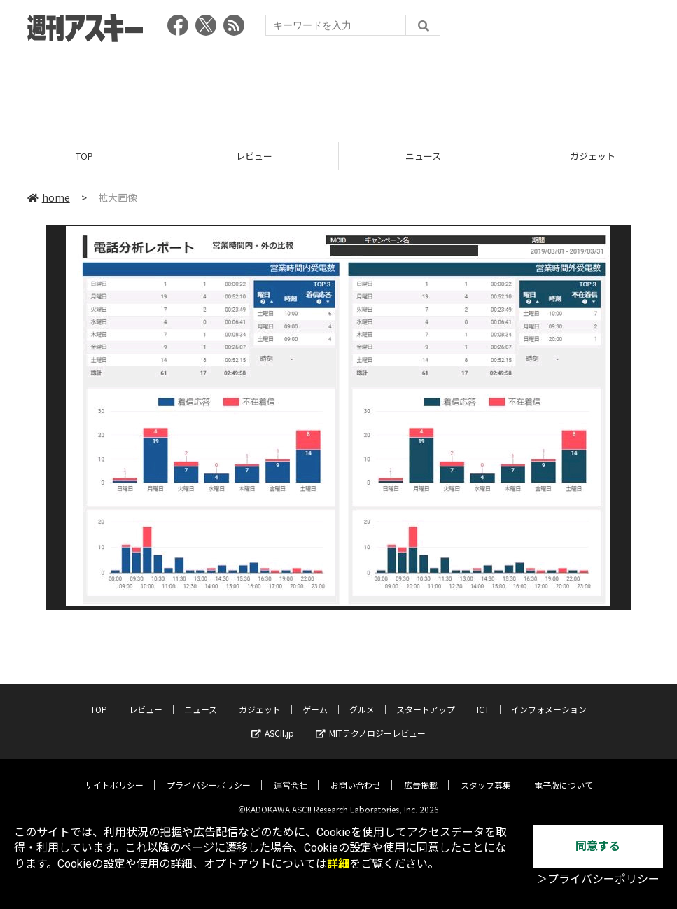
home (48, 197)
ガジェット (260, 699)
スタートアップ (425, 699)
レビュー (254, 155)
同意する (597, 846)
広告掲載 (421, 774)
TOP (84, 155)
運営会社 (290, 774)
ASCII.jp (272, 722)
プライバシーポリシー (209, 774)
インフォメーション (549, 699)
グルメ (362, 699)
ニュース (423, 155)
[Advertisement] (339, 87)
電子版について (563, 774)
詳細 (338, 863)
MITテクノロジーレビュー (371, 722)
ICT (483, 699)
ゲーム (315, 699)
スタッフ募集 (486, 774)
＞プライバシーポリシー (597, 879)
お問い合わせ (355, 774)
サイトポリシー (114, 774)
